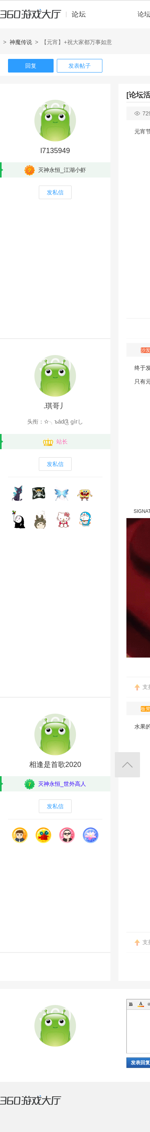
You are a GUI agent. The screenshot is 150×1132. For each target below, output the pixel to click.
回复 (30, 66)
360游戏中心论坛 (46, 17)
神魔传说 (21, 42)
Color (141, 1004)
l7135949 (55, 151)
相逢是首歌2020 (55, 765)
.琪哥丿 (55, 406)
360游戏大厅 (39, 1105)
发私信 (55, 192)
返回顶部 (127, 764)
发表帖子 (79, 66)
